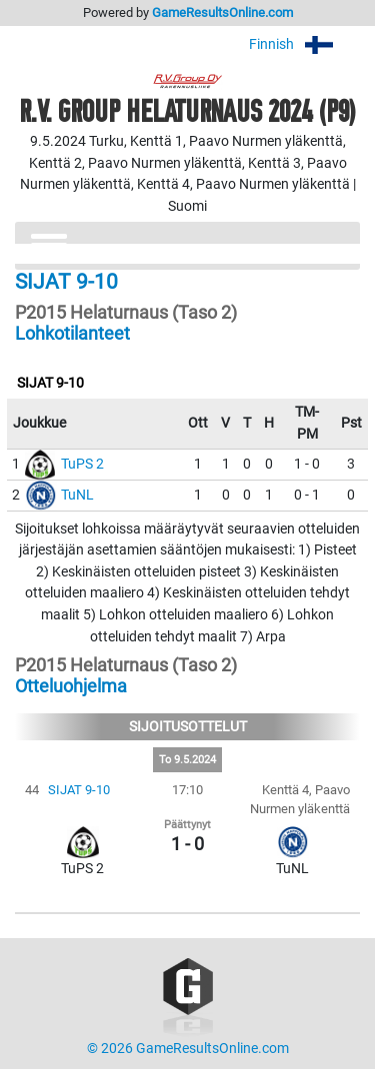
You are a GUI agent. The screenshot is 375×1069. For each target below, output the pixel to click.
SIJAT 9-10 (79, 789)
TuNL (77, 495)
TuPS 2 (82, 464)
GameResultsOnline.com (222, 12)
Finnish (304, 44)
